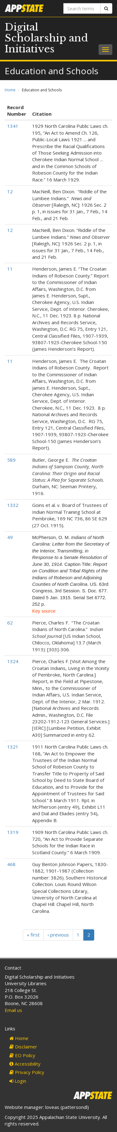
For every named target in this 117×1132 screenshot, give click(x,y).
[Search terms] (82, 8)
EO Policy (22, 1055)
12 (10, 191)
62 (10, 622)
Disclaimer (23, 1046)
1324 (12, 661)
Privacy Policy (26, 1072)
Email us (13, 1010)
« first (33, 935)
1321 (12, 747)
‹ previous (58, 935)
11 (10, 269)
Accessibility (25, 1064)
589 (11, 460)
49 (10, 537)
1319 (12, 832)
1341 (12, 126)
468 (11, 864)
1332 (12, 505)
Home (10, 90)
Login (17, 1081)
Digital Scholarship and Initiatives (46, 38)
